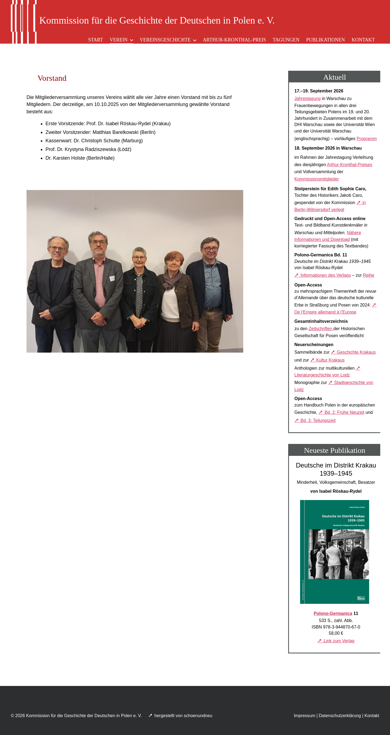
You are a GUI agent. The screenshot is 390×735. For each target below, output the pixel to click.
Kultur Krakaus (330, 360)
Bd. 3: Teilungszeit (318, 420)
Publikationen (325, 40)
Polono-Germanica (333, 613)
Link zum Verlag (339, 641)
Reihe (368, 275)
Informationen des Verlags (326, 275)
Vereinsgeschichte (165, 40)
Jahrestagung (307, 98)
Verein (119, 40)
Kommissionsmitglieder (316, 179)
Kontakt (363, 40)
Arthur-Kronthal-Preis (234, 40)
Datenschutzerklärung (340, 715)
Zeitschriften (320, 328)
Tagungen (286, 40)
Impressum (304, 715)
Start (95, 40)
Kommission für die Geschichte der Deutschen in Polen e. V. (84, 715)
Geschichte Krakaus (356, 352)
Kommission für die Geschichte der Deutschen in (157, 20)
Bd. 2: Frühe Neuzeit (345, 412)
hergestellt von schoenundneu (183, 715)
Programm (366, 138)
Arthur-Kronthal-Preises (349, 164)
